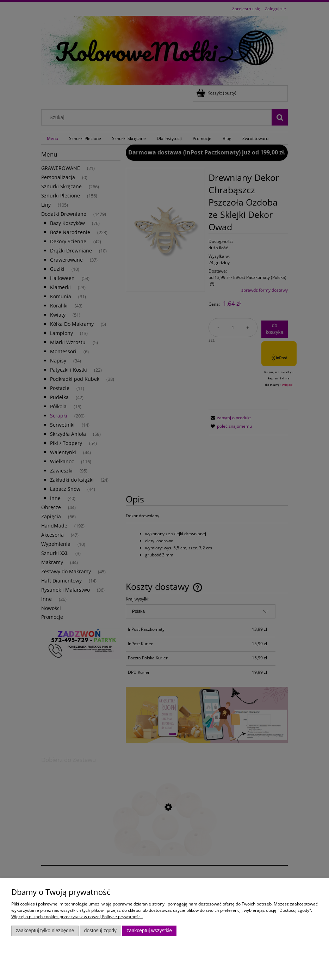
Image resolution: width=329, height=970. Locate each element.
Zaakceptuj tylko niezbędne (45, 930)
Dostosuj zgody (100, 930)
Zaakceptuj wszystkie (149, 930)
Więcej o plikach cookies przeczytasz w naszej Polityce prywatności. (77, 917)
